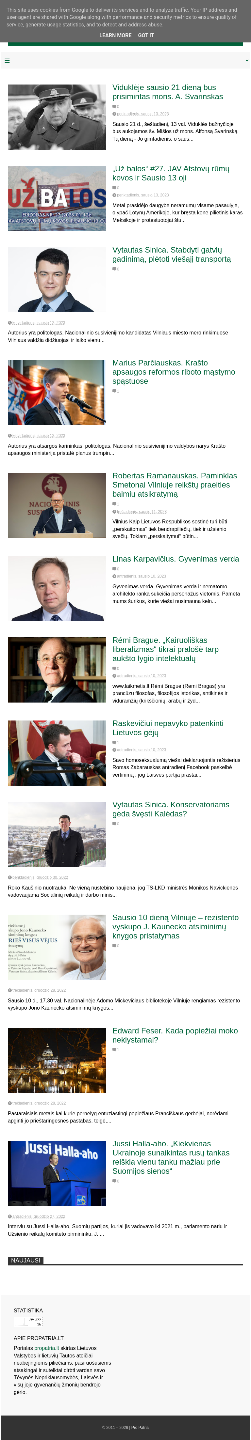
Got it (146, 35)
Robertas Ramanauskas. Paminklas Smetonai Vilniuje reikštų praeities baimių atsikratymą (174, 484)
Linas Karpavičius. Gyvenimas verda (175, 558)
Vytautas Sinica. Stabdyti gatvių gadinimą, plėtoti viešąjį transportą (171, 254)
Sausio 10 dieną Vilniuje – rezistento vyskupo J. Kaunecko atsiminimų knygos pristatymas (175, 926)
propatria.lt (46, 1348)
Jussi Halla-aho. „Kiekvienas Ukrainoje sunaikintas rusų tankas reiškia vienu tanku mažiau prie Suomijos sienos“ (171, 1157)
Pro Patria (140, 1427)
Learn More (115, 35)
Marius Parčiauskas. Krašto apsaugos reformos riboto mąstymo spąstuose (173, 371)
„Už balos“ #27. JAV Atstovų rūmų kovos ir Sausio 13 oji (170, 173)
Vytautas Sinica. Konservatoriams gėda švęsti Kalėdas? (170, 809)
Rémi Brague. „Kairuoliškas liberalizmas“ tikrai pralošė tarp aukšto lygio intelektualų (165, 649)
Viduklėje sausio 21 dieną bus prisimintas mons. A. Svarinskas (167, 92)
